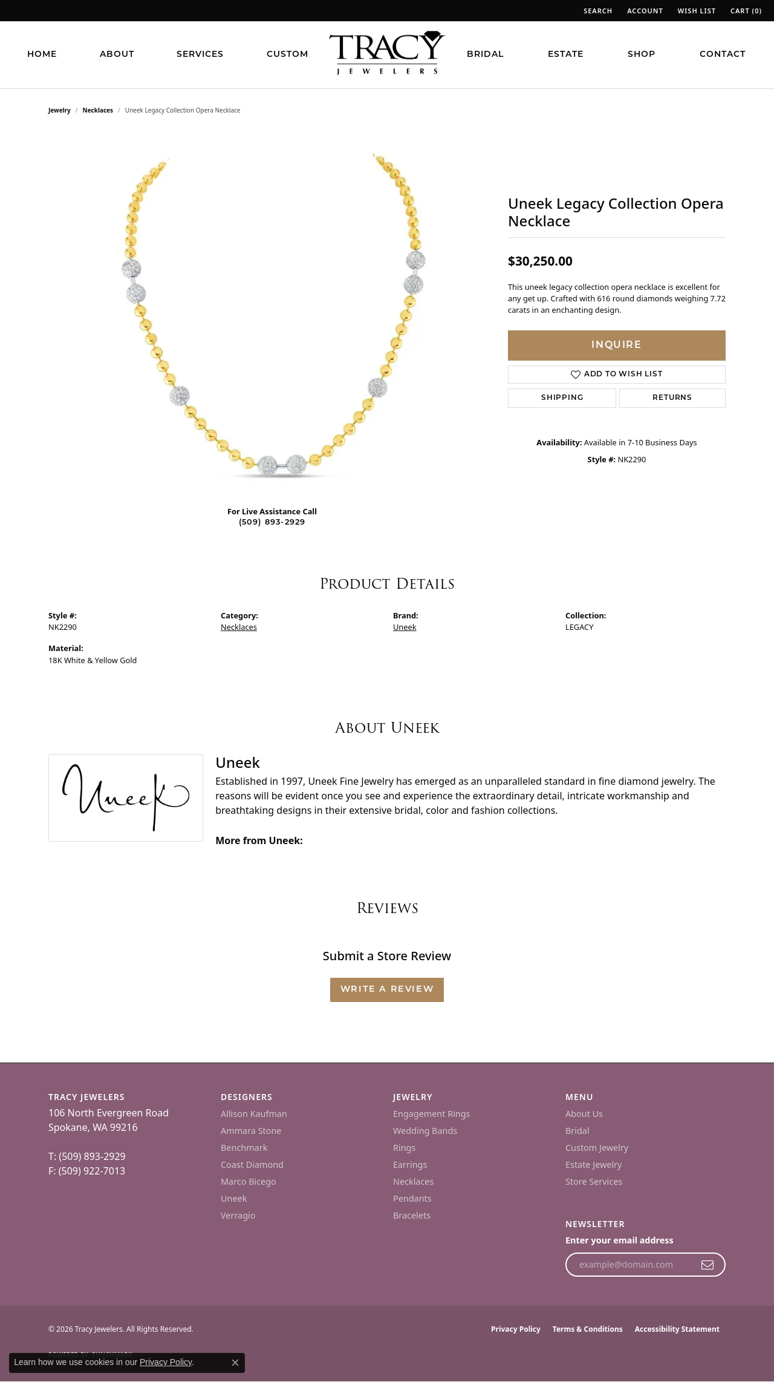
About (117, 54)
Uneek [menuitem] (234, 1198)
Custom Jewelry (596, 1147)
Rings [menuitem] (404, 1147)
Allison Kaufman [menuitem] (254, 1113)
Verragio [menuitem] (238, 1215)
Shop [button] (641, 54)
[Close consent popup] (235, 1362)
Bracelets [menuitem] (412, 1215)
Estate (566, 54)
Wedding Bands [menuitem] (425, 1130)
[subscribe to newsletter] (707, 1265)
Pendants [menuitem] (412, 1198)
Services (200, 54)
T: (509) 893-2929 (87, 1156)
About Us (584, 1113)
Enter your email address (619, 1240)
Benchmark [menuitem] (244, 1147)
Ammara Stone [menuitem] (251, 1130)
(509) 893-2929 (272, 522)
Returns (672, 398)
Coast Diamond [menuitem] (252, 1164)
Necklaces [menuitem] (413, 1181)
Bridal (485, 54)
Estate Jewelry (593, 1164)
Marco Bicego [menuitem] (248, 1181)
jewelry (59, 110)
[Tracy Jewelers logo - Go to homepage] (387, 54)
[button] (597, 10)
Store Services (593, 1181)
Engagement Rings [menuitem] (431, 1113)
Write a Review (387, 989)
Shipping (562, 398)
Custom (287, 54)
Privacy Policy (516, 1329)
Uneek (405, 626)
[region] (272, 314)
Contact (723, 54)
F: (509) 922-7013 (86, 1170)
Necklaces (98, 110)
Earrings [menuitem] (410, 1164)
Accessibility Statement (677, 1329)
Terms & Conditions (588, 1329)
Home (42, 54)
